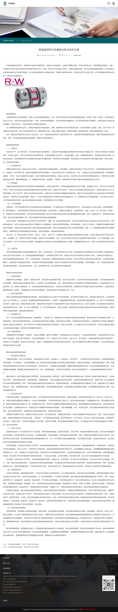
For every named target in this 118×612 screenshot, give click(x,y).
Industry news (8, 40)
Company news (25, 40)
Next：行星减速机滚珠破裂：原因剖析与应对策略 (21, 547)
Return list (77, 55)
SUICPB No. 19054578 (88, 609)
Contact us (7, 573)
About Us (6, 563)
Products (6, 558)
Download (6, 568)
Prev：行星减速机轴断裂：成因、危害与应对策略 (21, 544)
